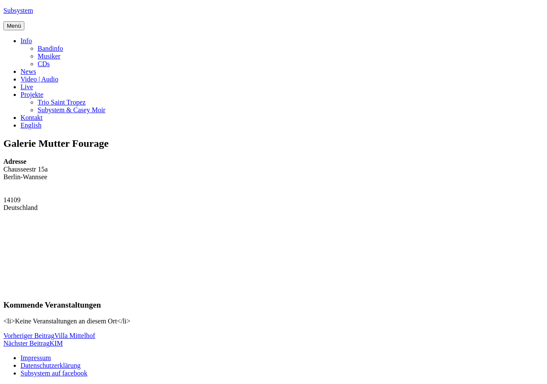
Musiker (49, 56)
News (28, 71)
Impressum (36, 357)
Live (27, 86)
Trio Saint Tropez (61, 102)
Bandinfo (50, 48)
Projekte (32, 94)
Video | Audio (39, 79)
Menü (14, 26)
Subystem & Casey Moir (72, 109)
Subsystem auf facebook (54, 373)
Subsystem (18, 10)
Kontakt (32, 117)
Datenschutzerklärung (50, 365)
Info (26, 40)
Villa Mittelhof (49, 335)
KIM (33, 343)
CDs (44, 63)
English (31, 125)
